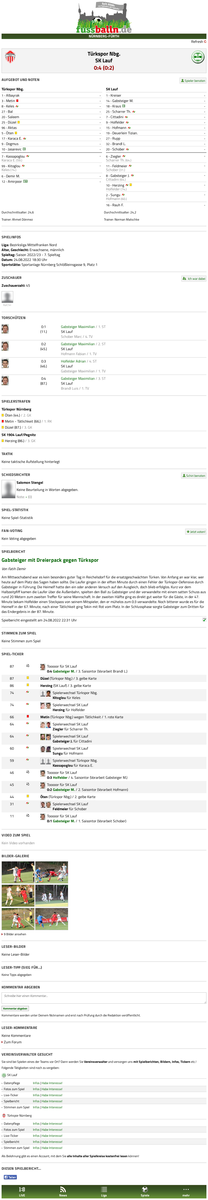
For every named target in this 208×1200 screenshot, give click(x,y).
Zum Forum (13, 1042)
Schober (118, 149)
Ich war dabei (196, 278)
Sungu (115, 194)
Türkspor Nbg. (104, 54)
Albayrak (13, 95)
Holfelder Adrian (73, 361)
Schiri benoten (195, 475)
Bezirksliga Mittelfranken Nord (33, 244)
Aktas (12, 127)
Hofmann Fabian (73, 353)
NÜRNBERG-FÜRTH (104, 36)
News (63, 1192)
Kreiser (115, 95)
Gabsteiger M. (122, 100)
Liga (104, 1192)
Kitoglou (14, 166)
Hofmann (119, 127)
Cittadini (117, 116)
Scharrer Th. (121, 111)
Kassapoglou (15, 156)
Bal (10, 111)
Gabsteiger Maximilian (78, 326)
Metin (10, 100)
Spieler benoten (195, 80)
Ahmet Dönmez (22, 219)
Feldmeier (119, 166)
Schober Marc (71, 336)
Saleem (13, 116)
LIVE (22, 1192)
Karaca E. (15, 138)
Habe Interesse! (52, 1083)
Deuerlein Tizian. (125, 133)
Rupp (116, 138)
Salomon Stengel (30, 482)
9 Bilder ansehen (15, 934)
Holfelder (117, 122)
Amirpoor (15, 181)
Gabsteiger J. (120, 175)
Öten (10, 133)
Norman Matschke (127, 219)
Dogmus (12, 143)
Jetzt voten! (197, 531)
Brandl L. (119, 143)
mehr (186, 1192)
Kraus (116, 106)
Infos (36, 1083)
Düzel (12, 122)
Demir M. (13, 176)
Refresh (197, 41)
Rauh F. (118, 205)
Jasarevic (15, 149)
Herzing (118, 185)
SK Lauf (104, 60)
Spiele (145, 1192)
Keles (10, 106)
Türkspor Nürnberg (19, 1115)
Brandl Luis (69, 388)
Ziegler (115, 156)
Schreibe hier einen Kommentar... (104, 998)
